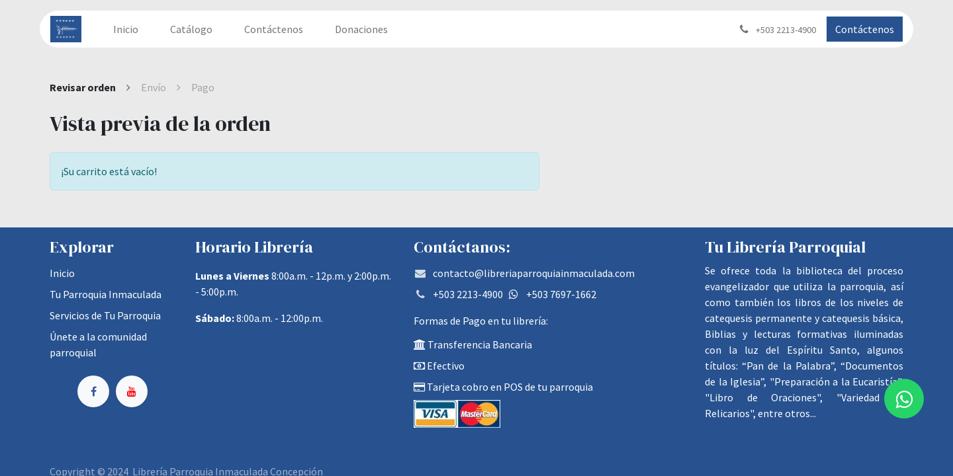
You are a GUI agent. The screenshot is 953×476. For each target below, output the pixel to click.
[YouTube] (132, 391)
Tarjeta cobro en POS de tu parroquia (503, 386)
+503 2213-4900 (468, 294)
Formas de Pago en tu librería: (481, 320)
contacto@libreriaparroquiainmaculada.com (534, 273)
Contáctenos (864, 29)
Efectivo (439, 365)
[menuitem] (125, 29)
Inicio (62, 273)
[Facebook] (93, 391)
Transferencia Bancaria (473, 344)
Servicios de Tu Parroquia (105, 315)
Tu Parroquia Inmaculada (105, 294)
